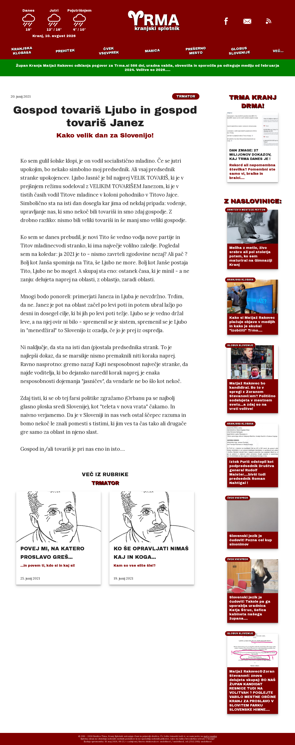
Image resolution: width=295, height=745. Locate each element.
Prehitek (65, 50)
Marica (152, 51)
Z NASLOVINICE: (252, 201)
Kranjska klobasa (21, 50)
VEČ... (278, 51)
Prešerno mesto (195, 50)
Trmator (185, 96)
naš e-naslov (210, 736)
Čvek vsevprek (109, 50)
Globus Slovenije (239, 50)
